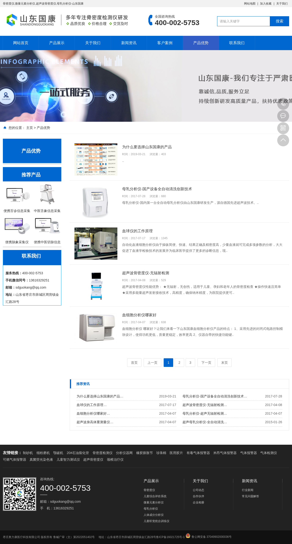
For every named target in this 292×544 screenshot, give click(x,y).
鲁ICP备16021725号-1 (170, 537)
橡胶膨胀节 (144, 453)
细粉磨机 (43, 453)
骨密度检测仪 (103, 453)
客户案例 (164, 43)
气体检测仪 (268, 453)
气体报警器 (248, 453)
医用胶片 (176, 453)
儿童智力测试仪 (68, 459)
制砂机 (28, 453)
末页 (224, 362)
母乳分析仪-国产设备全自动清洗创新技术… (214, 396)
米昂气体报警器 (225, 453)
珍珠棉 (161, 453)
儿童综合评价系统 (155, 496)
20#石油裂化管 (78, 453)
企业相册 (198, 502)
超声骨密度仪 (93, 459)
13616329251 (283, 104)
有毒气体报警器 (198, 453)
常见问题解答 (250, 496)
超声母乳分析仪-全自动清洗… (204, 422)
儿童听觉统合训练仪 (156, 521)
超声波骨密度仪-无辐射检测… (204, 405)
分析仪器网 (124, 453)
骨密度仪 (149, 490)
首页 (134, 362)
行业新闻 (247, 490)
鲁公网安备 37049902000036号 (212, 532)
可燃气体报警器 (14, 459)
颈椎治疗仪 (115, 459)
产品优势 (201, 43)
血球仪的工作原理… (92, 405)
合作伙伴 (198, 496)
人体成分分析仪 (154, 515)
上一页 (152, 362)
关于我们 (282, 3)
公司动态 (198, 490)
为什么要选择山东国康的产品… (100, 396)
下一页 (206, 362)
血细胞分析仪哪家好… (93, 413)
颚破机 (58, 453)
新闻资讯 (128, 43)
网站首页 (20, 43)
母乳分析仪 (151, 508)
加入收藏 (265, 3)
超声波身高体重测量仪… (95, 422)
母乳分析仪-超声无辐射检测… (204, 413)
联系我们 (237, 43)
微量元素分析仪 (154, 502)
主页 (29, 128)
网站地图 (250, 3)
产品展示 (56, 43)
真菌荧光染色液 (41, 459)
